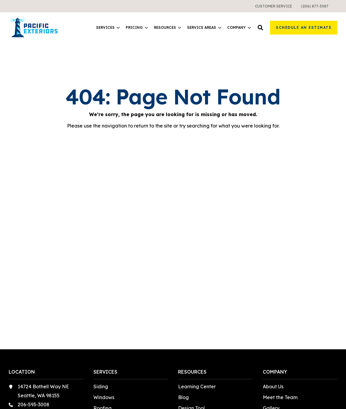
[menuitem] (274, 6)
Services (108, 27)
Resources (167, 27)
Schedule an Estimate (303, 27)
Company (239, 27)
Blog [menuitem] (183, 397)
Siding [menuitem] (100, 386)
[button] (260, 27)
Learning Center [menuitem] (197, 386)
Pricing (137, 27)
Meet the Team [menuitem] (280, 397)
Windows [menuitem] (103, 397)
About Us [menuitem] (273, 386)
